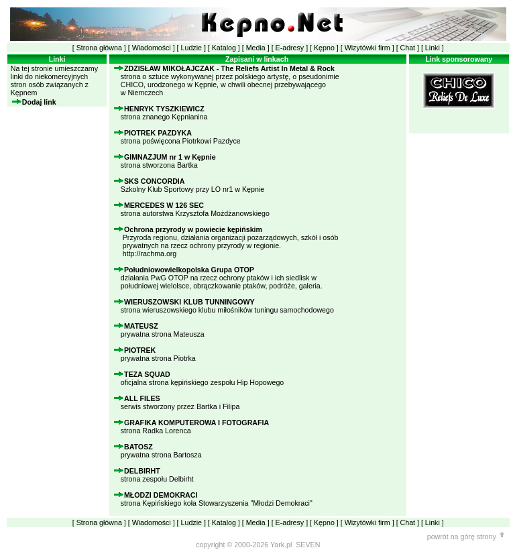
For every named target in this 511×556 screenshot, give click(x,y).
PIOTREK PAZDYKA (158, 133)
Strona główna (99, 48)
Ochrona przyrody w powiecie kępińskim (193, 229)
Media (256, 48)
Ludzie (191, 48)
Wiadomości (151, 48)
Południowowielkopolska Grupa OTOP (189, 270)
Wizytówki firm (367, 48)
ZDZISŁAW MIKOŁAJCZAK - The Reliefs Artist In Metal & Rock (229, 68)
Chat (408, 48)
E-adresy (290, 48)
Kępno (324, 48)
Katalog (224, 48)
